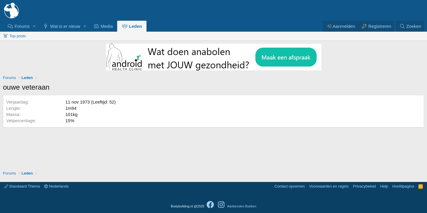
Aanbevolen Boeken (241, 206)
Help (384, 186)
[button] (34, 26)
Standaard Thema (22, 186)
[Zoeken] (410, 26)
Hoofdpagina (403, 186)
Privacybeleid (364, 186)
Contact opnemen (289, 186)
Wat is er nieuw (65, 26)
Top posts (17, 36)
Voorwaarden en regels (329, 186)
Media (107, 26)
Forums (22, 26)
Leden (135, 26)
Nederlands (56, 186)
